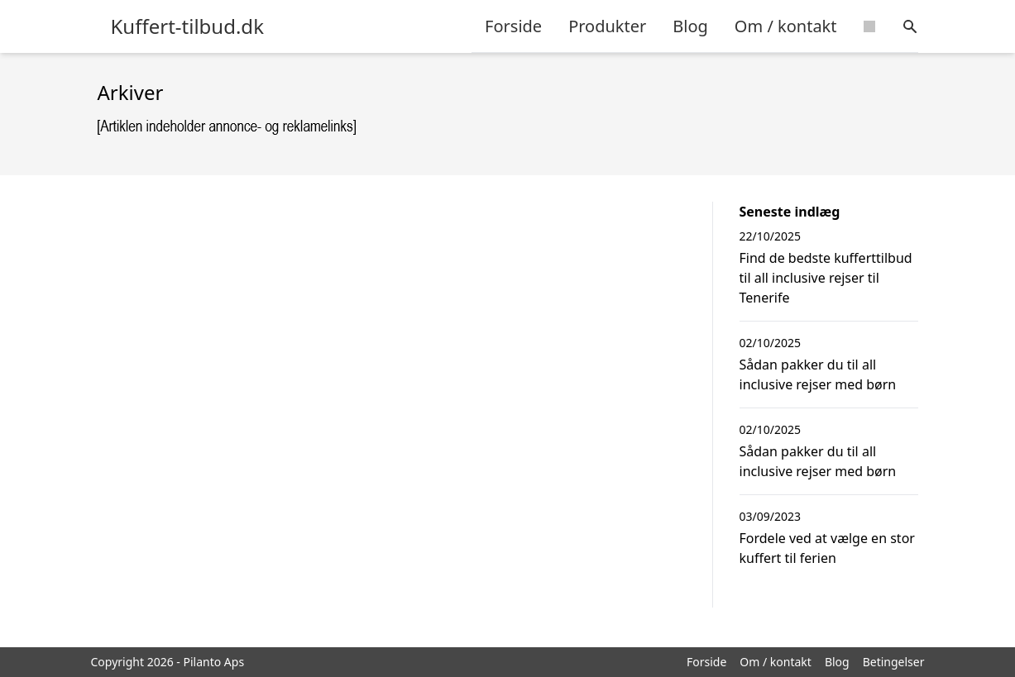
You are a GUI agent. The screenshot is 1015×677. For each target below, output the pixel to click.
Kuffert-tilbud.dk (187, 26)
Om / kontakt (786, 26)
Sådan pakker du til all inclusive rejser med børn (818, 374)
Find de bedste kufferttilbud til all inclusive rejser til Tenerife (826, 278)
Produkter (607, 26)
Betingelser (894, 662)
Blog (690, 26)
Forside (513, 26)
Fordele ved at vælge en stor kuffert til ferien (827, 548)
